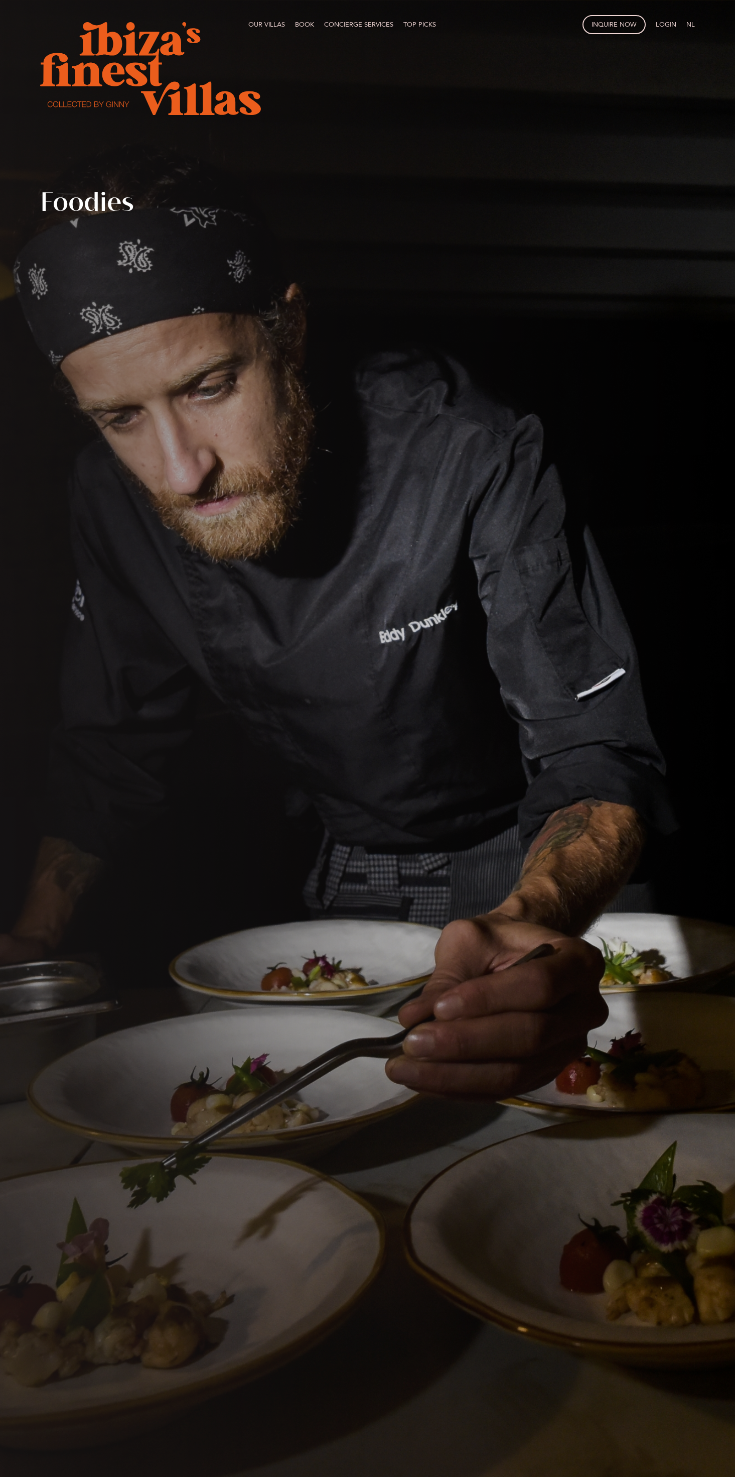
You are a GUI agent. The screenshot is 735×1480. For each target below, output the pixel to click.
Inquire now (614, 24)
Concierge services (358, 24)
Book (304, 24)
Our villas (266, 24)
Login (666, 24)
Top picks (419, 24)
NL (690, 24)
